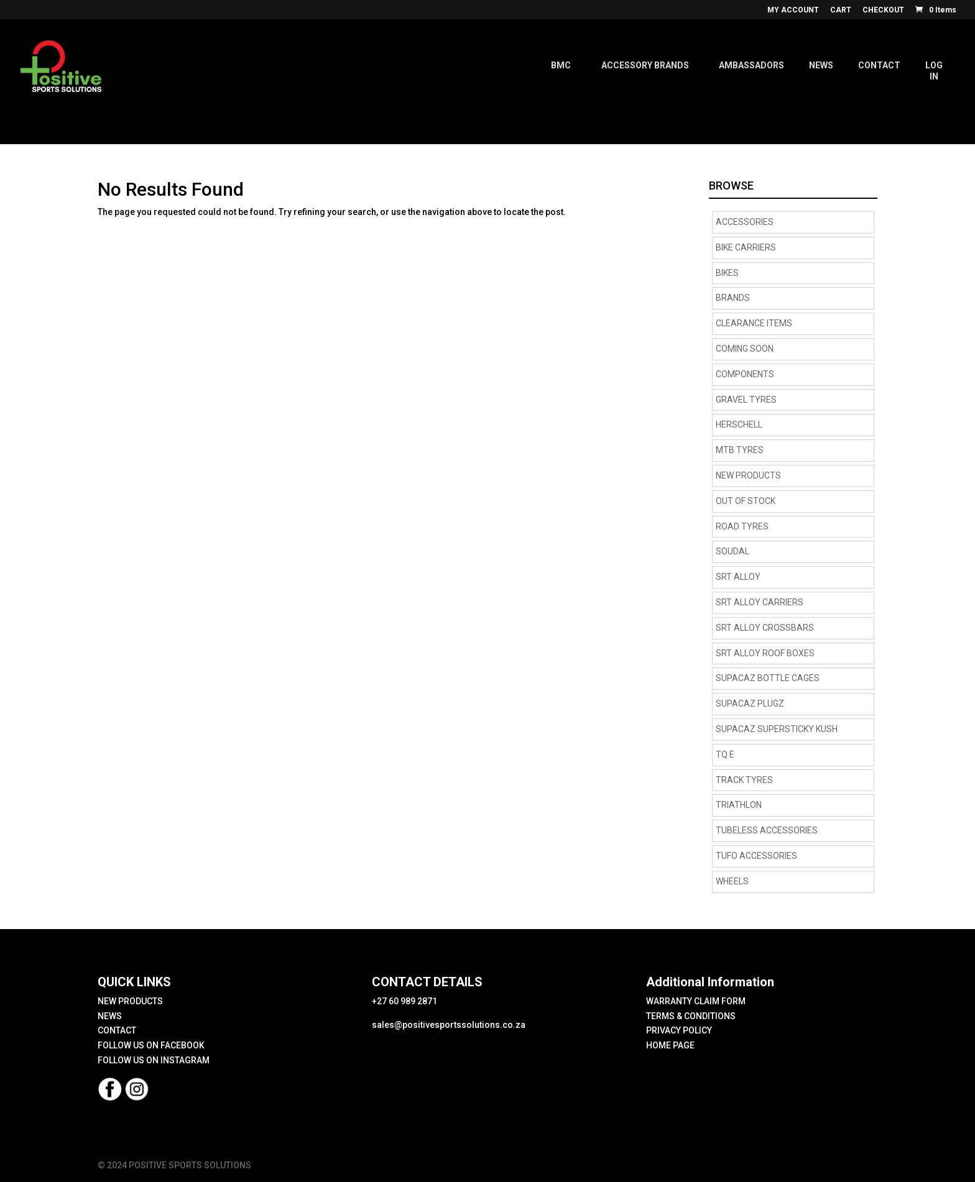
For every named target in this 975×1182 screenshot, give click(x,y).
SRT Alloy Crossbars (765, 628)
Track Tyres (744, 780)
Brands (733, 298)
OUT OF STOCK (745, 501)
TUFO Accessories (756, 856)
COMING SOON (745, 349)
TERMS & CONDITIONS (691, 1016)
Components (745, 374)
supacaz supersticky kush (777, 729)
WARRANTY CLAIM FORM (696, 1001)
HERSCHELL (739, 424)
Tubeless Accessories (767, 830)
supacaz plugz (750, 703)
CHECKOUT (883, 10)
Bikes (727, 273)
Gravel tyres (746, 400)
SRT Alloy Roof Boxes (765, 653)
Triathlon (739, 805)
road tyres (742, 526)
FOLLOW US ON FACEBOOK (151, 1045)
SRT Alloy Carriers (759, 602)
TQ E (725, 754)
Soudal (732, 551)
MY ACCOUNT (793, 10)
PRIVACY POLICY (679, 1030)
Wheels (732, 881)
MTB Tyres (740, 450)
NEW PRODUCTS (748, 475)
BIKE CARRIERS (746, 247)
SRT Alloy (738, 577)
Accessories (745, 222)
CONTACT (117, 1030)
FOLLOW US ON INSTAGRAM (154, 1060)
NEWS (110, 1016)
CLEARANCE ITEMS (754, 323)
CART (840, 10)
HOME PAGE (670, 1045)
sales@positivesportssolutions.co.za (448, 1025)
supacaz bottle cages (768, 678)
